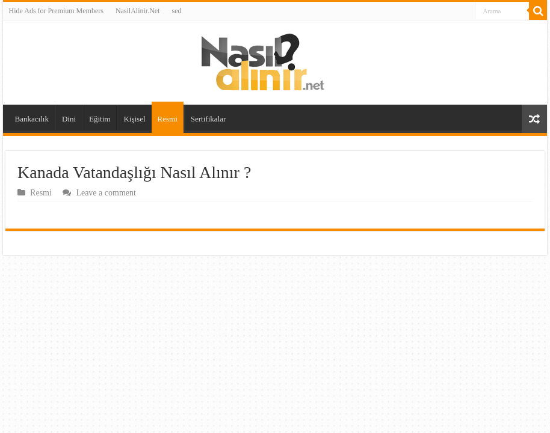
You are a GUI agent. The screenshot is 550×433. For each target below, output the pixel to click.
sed (177, 11)
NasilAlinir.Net (138, 11)
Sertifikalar (208, 118)
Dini (69, 118)
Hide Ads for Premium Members (56, 11)
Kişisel (134, 118)
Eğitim (99, 118)
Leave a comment (106, 192)
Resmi (168, 118)
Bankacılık (32, 118)
